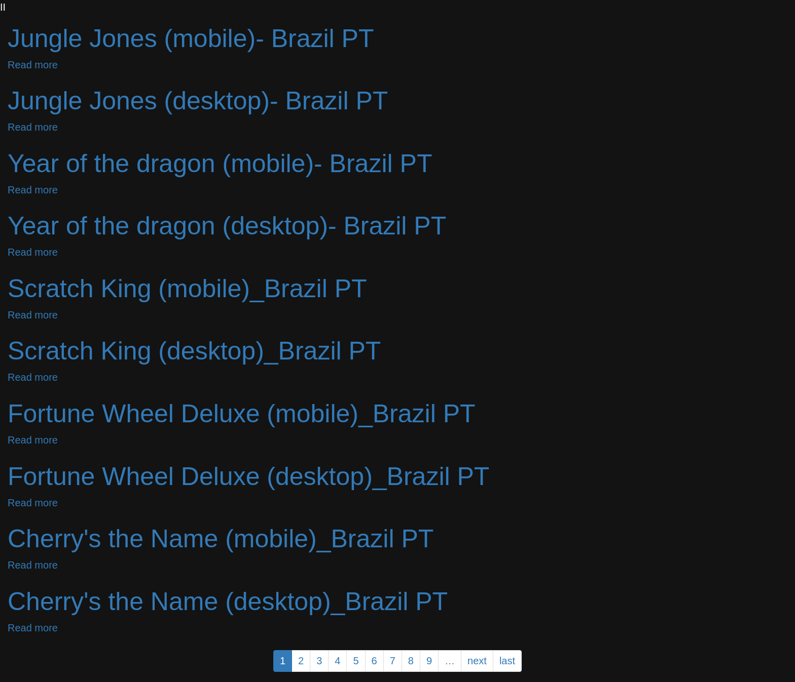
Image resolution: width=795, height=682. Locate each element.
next (477, 660)
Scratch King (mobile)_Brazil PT (187, 288)
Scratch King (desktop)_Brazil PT (194, 351)
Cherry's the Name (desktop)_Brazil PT (228, 601)
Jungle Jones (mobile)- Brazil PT (191, 38)
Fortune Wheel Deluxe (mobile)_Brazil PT (242, 413)
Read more (33, 64)
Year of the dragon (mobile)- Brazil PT (220, 163)
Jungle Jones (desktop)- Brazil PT (198, 101)
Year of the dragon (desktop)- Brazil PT (227, 226)
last (507, 660)
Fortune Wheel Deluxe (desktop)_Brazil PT (248, 476)
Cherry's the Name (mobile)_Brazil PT (220, 539)
